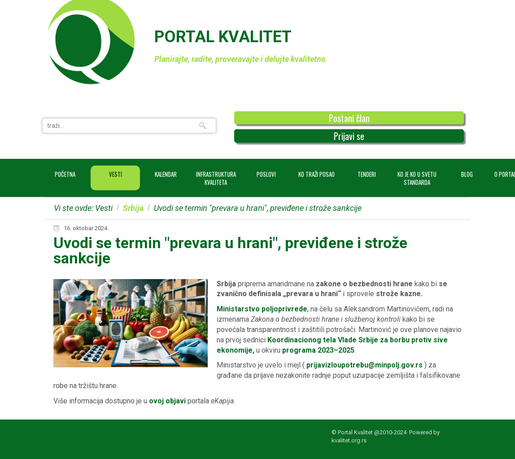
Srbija (133, 208)
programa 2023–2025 (318, 350)
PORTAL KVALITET (223, 36)
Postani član (349, 118)
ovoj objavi (168, 401)
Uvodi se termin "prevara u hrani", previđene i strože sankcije (230, 250)
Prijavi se (349, 136)
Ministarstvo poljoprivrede (262, 309)
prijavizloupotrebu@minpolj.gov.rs (364, 365)
